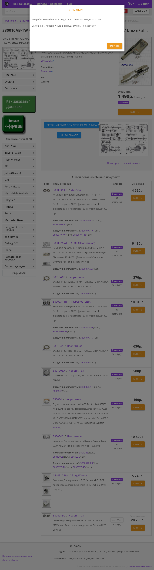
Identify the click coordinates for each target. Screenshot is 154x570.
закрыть (115, 46)
